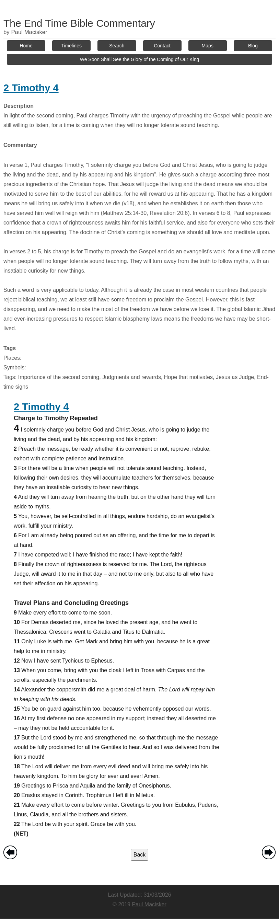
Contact (162, 45)
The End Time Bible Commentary (79, 23)
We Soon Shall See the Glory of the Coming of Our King (139, 59)
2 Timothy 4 (31, 87)
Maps (207, 45)
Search (116, 45)
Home (26, 45)
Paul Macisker (149, 904)
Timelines (71, 45)
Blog (253, 45)
